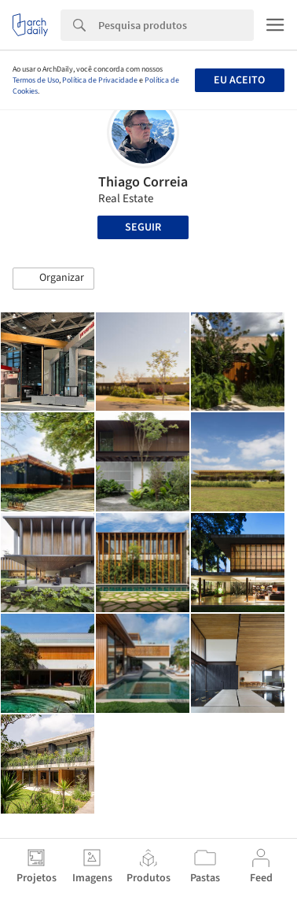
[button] (53, 279)
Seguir (143, 227)
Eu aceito (239, 80)
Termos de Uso (36, 80)
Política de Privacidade (100, 80)
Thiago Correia (143, 182)
